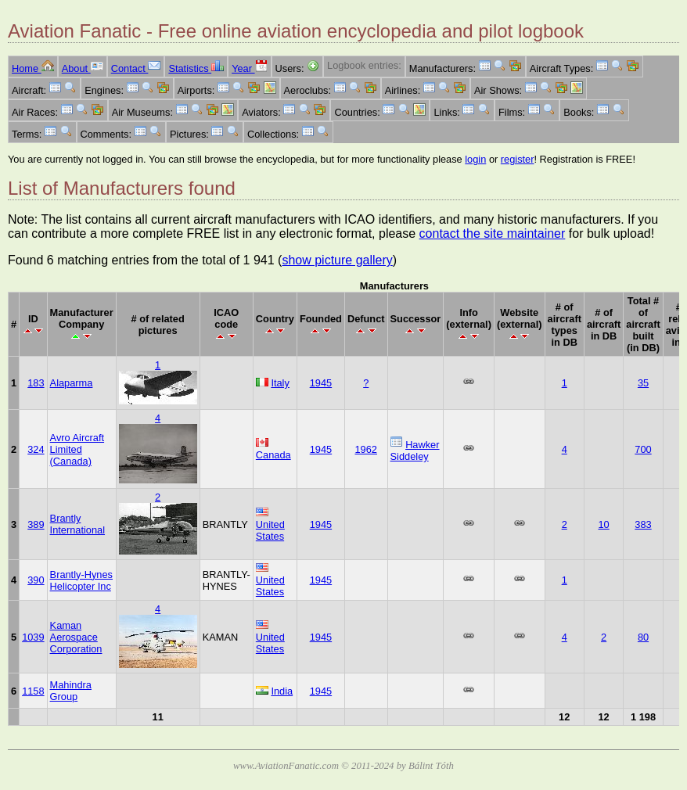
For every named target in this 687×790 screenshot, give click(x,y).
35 (643, 383)
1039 (33, 637)
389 (35, 524)
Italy (280, 383)
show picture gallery (337, 260)
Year (249, 68)
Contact (136, 68)
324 (35, 449)
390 (35, 580)
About (82, 68)
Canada (273, 455)
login (475, 159)
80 (643, 637)
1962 (366, 449)
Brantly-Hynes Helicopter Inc (81, 580)
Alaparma (71, 383)
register (517, 159)
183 (35, 383)
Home (33, 68)
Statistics (196, 68)
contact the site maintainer (492, 233)
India (282, 691)
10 (603, 524)
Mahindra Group (71, 690)
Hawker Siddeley (415, 450)
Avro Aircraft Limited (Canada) (77, 449)
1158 (33, 691)
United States (270, 530)
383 (643, 524)
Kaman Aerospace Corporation (76, 637)
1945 (321, 383)
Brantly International (77, 524)
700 (643, 449)
